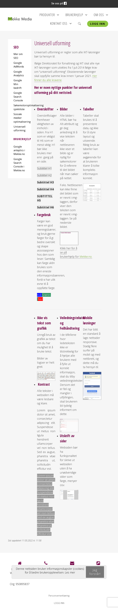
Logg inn (97, 23)
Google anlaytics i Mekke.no (19, 150)
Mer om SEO (18, 55)
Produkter (49, 15)
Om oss (101, 15)
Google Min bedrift (18, 84)
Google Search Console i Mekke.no (19, 164)
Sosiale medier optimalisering (20, 117)
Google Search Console (18, 96)
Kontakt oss (61, 24)
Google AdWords (19, 64)
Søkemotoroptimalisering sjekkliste (20, 107)
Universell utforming (20, 128)
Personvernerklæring (59, 595)
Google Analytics (19, 73)
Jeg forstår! (95, 572)
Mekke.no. (86, 256)
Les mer (70, 572)
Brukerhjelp (76, 15)
